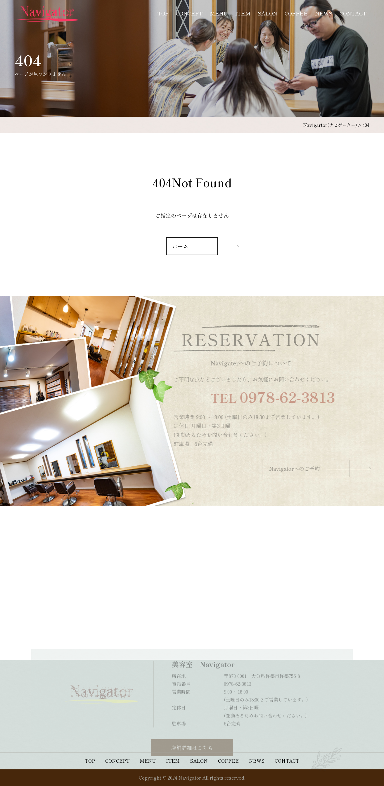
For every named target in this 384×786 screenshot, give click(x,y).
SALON (267, 13)
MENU (219, 13)
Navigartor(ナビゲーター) (330, 125)
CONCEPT (189, 13)
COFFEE (296, 13)
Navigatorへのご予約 (302, 468)
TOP (163, 13)
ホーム (180, 246)
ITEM (242, 13)
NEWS (323, 13)
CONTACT (353, 13)
